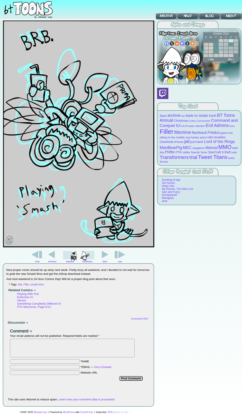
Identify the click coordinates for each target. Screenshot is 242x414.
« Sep (211, 59)
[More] (192, 43)
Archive (166, 16)
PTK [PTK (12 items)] (178, 152)
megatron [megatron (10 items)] (199, 148)
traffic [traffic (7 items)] (234, 152)
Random (70, 262)
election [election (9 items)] (200, 126)
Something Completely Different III (39, 303)
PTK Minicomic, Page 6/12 (34, 307)
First (37, 262)
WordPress (69, 412)
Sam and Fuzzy (171, 191)
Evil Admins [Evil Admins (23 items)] (217, 125)
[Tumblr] (187, 43)
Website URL (89, 372)
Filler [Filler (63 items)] (167, 131)
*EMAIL (96, 367)
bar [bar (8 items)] (183, 115)
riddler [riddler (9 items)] (186, 152)
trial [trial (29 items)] (193, 157)
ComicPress (86, 412)
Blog (209, 16)
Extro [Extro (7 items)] (232, 126)
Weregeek (168, 198)
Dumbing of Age (171, 179)
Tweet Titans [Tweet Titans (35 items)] (212, 157)
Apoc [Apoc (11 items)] (163, 115)
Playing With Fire (28, 294)
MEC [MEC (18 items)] (187, 147)
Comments (87, 256)
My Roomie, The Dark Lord (177, 188)
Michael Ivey (40, 412)
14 (216, 48)
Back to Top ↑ (122, 412)
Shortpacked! (169, 195)
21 (216, 51)
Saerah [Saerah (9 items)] (195, 152)
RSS (110, 412)
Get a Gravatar (102, 367)
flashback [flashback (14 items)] (199, 132)
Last (120, 262)
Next (105, 262)
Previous (52, 262)
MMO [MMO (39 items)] (224, 147)
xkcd (164, 201)
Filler (26, 284)
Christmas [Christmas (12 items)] (181, 120)
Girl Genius (168, 182)
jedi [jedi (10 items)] (192, 142)
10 (231, 44)
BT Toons (32, 9)
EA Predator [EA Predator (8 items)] (188, 126)
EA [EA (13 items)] (178, 126)
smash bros (37, 284)
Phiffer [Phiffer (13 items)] (170, 152)
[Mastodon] (182, 43)
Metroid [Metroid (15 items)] (211, 148)
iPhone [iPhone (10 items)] (178, 142)
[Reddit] (177, 43)
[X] (172, 43)
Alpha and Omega (187, 24)
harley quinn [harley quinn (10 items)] (199, 137)
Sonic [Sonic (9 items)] (204, 152)
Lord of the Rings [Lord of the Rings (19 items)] (219, 141)
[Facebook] (166, 43)
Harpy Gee (168, 185)
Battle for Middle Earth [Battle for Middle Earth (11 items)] (201, 115)
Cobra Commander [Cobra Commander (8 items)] (199, 120)
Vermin (21, 300)
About (231, 16)
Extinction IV (25, 297)
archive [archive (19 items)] (174, 115)
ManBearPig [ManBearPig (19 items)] (171, 147)
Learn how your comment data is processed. (87, 399)
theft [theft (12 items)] (227, 152)
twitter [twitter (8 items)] (231, 158)
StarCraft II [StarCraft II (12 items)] (216, 152)
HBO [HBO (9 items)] (211, 137)
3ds (20, 284)
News (188, 16)
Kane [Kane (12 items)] (199, 142)
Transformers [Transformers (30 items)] (174, 157)
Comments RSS (139, 318)
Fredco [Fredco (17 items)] (213, 132)
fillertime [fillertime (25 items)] (182, 132)
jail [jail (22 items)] (187, 141)
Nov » (231, 59)
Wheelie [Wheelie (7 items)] (164, 161)
